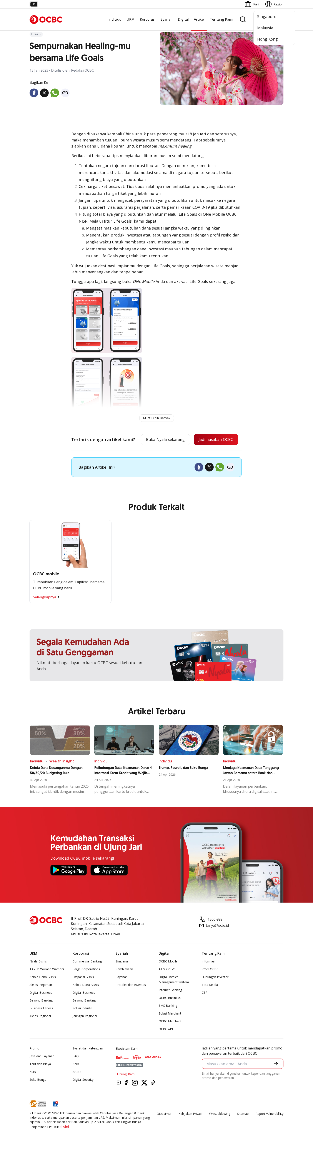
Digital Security (83, 1079)
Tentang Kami (221, 19)
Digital (183, 19)
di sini (64, 1126)
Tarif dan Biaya (40, 1064)
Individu (115, 19)
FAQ (76, 1056)
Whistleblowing (219, 1114)
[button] (276, 1064)
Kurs (33, 1072)
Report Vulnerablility (269, 1114)
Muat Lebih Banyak (156, 418)
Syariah (167, 19)
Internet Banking (170, 990)
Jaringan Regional (85, 1016)
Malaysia (265, 27)
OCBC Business (170, 998)
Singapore (266, 16)
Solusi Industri (82, 1008)
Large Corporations (86, 969)
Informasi (208, 961)
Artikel (199, 19)
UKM (131, 19)
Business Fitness (41, 1008)
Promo (34, 1048)
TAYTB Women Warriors (47, 969)
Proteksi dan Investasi (131, 985)
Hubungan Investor (215, 977)
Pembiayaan (124, 969)
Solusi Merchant (170, 1013)
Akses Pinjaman (41, 985)
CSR (204, 992)
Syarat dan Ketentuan (88, 1048)
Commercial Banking (87, 961)
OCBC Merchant (170, 1021)
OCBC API (166, 1029)
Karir (76, 1064)
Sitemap (243, 1114)
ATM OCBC (167, 969)
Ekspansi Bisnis (83, 977)
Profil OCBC (210, 969)
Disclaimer (164, 1114)
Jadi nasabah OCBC (215, 439)
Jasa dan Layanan (42, 1056)
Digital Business (41, 992)
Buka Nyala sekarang (164, 439)
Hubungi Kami (125, 1074)
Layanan (122, 977)
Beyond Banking (41, 1000)
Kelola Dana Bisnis (43, 977)
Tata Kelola (210, 985)
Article (77, 1072)
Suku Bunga (38, 1079)
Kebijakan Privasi (190, 1114)
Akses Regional (40, 1016)
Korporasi (147, 19)
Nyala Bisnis (38, 961)
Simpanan (123, 961)
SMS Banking (168, 1005)
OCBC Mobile (168, 961)
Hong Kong (267, 39)
